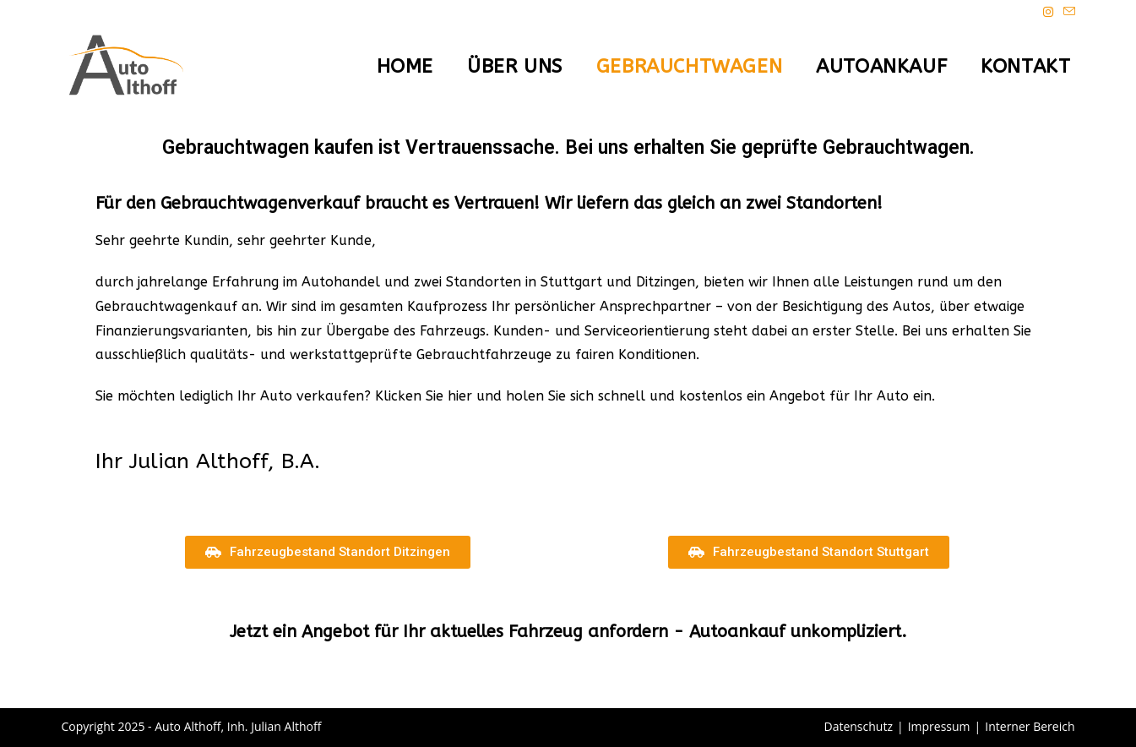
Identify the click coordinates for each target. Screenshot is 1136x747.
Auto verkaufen (312, 396)
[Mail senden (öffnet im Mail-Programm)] (1066, 11)
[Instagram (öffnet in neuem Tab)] (1048, 11)
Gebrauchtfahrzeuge (484, 354)
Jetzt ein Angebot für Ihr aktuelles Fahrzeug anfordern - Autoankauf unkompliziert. (568, 631)
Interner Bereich (1029, 726)
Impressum (939, 726)
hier (460, 396)
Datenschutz (857, 726)
